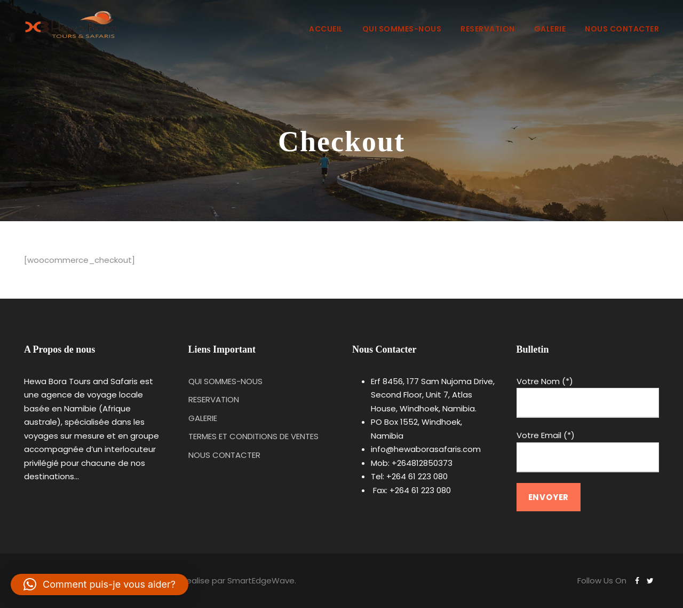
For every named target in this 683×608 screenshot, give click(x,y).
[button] (99, 584)
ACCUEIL (326, 29)
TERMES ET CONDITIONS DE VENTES (253, 436)
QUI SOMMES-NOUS (402, 29)
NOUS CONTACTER (622, 29)
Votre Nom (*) (588, 397)
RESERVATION (487, 29)
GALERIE (550, 29)
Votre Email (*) (588, 451)
